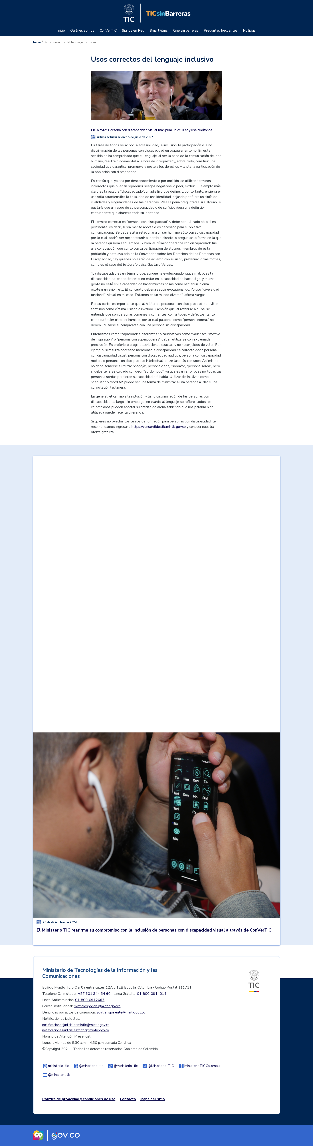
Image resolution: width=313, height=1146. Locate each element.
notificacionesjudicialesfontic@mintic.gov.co (75, 1030)
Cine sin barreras (185, 30)
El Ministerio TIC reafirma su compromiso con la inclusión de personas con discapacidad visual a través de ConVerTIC (154, 930)
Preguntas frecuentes (221, 30)
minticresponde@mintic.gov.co (97, 1006)
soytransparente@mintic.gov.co (121, 1012)
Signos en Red (133, 30)
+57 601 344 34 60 (94, 993)
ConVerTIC (108, 30)
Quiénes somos (82, 30)
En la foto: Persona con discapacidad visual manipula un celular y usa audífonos (151, 130)
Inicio (61, 30)
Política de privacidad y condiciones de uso (78, 1099)
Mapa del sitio (152, 1099)
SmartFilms (159, 30)
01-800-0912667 (90, 999)
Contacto (128, 1099)
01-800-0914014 (151, 993)
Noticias (249, 30)
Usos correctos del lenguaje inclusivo (70, 42)
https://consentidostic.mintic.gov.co (158, 426)
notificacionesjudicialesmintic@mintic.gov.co (75, 1024)
